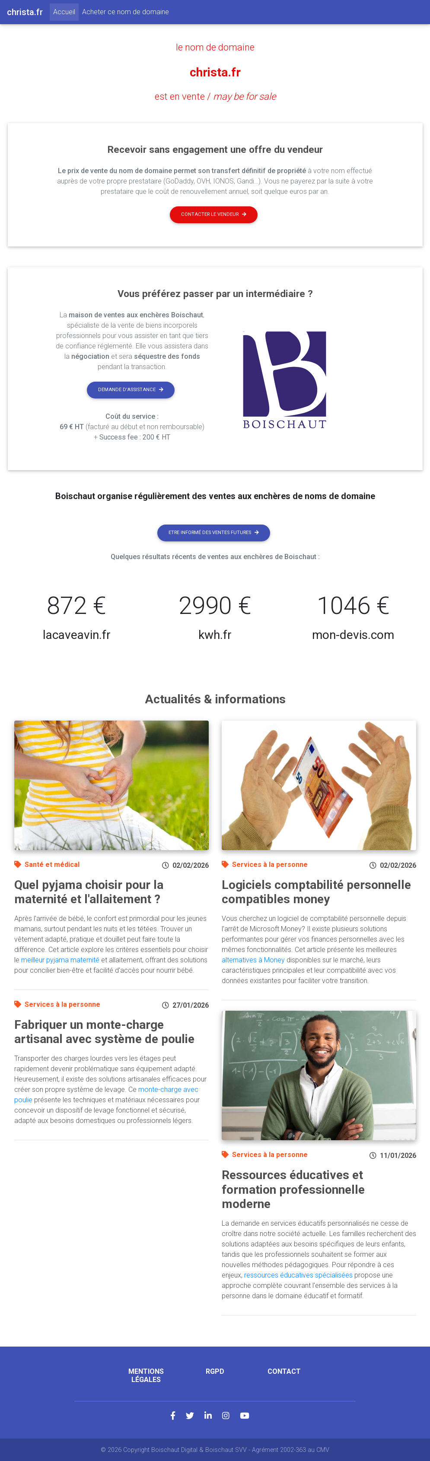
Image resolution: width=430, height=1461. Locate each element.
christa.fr (215, 71)
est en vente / (215, 95)
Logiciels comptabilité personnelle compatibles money (316, 891)
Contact (284, 1371)
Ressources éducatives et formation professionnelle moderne (293, 1189)
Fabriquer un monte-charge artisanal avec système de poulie (104, 1031)
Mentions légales (146, 1375)
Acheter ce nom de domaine (125, 12)
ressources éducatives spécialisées (298, 1275)
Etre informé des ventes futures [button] (214, 532)
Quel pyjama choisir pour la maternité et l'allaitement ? (88, 891)
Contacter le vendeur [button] (213, 214)
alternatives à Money (253, 959)
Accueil (66, 11)
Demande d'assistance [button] (130, 389)
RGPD (215, 1371)
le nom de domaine (215, 47)
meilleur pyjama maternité (60, 959)
